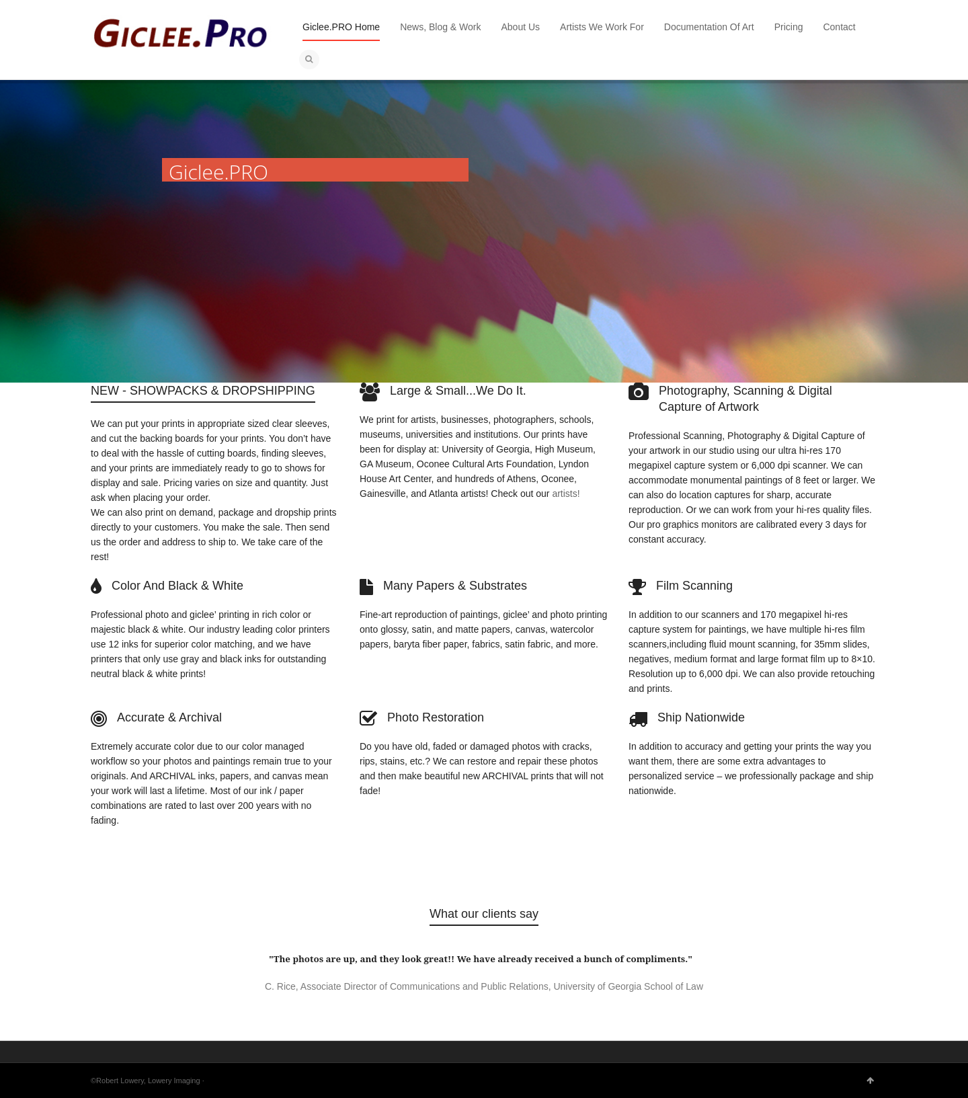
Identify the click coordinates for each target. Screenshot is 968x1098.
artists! (565, 493)
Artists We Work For (602, 27)
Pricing (788, 27)
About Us (520, 27)
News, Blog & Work (440, 27)
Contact (839, 27)
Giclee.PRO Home (341, 27)
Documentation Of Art (709, 27)
